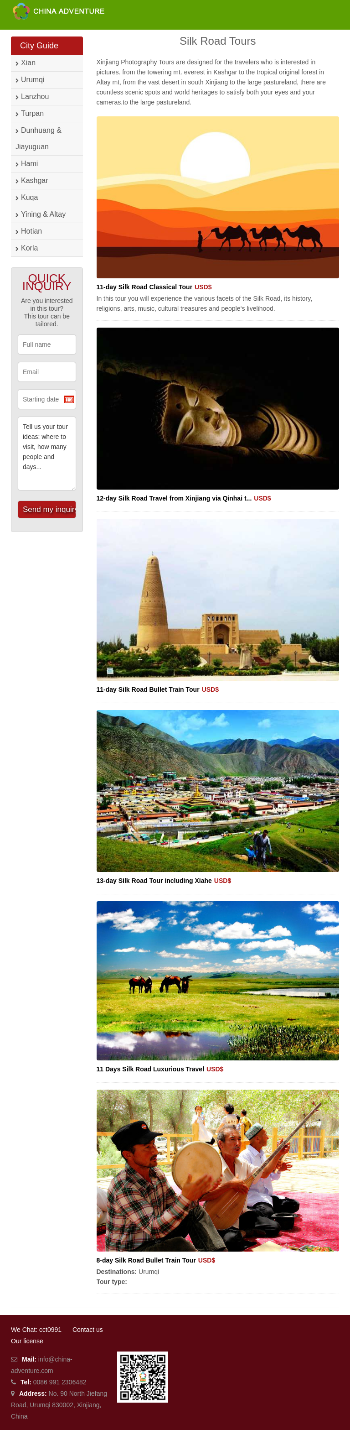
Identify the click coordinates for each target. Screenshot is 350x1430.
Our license (27, 1341)
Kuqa (26, 197)
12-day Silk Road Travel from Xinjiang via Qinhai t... (184, 498)
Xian (25, 63)
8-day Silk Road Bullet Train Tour (156, 1260)
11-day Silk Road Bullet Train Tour (158, 689)
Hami (26, 163)
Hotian (28, 231)
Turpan (29, 113)
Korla (26, 248)
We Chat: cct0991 (36, 1329)
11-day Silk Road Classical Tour (154, 287)
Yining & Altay (40, 214)
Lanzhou (32, 96)
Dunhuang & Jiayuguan (38, 138)
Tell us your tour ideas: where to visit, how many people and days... (47, 453)
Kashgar (31, 180)
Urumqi (30, 80)
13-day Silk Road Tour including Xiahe (164, 880)
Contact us (87, 1329)
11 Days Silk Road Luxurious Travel (160, 1069)
